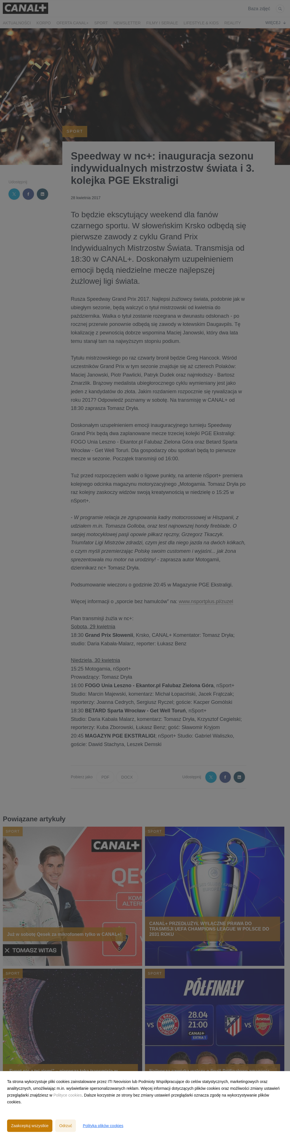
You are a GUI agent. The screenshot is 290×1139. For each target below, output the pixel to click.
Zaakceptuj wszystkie (29, 1125)
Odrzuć (65, 1125)
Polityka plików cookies (103, 1125)
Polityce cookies (67, 1095)
